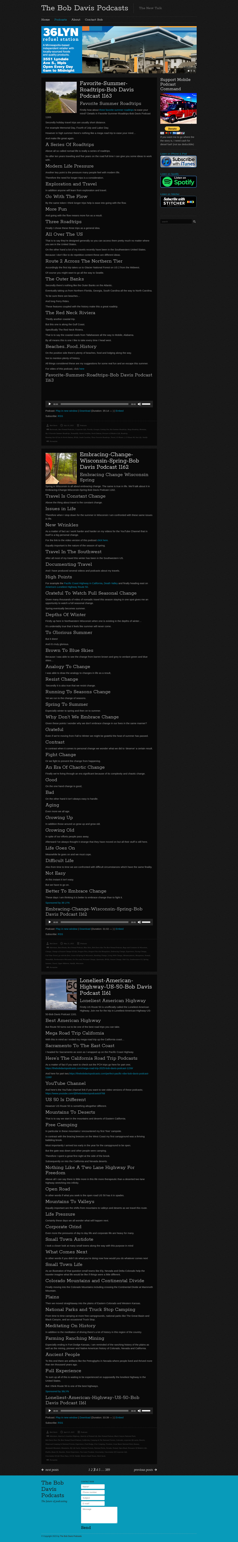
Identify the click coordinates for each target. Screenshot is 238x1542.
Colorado (119, 1440)
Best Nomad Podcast (75, 947)
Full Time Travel (51, 955)
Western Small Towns (88, 1456)
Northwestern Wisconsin (63, 959)
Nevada (109, 1448)
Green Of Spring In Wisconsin (82, 955)
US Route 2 (120, 437)
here (81, 368)
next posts (52, 1469)
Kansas (136, 1444)
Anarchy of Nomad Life (88, 1436)
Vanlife (145, 437)
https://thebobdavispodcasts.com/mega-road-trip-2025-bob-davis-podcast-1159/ (89, 1068)
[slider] (95, 404)
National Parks (99, 1448)
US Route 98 (130, 437)
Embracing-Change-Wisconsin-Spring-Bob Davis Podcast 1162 (109, 461)
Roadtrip (124, 433)
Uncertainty (99, 1452)
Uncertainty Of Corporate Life (116, 1452)
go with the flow (64, 955)
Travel (113, 437)
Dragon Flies (82, 951)
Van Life (138, 437)
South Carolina (84, 437)
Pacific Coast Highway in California (83, 583)
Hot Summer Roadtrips (118, 429)
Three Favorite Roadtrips (100, 437)
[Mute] (139, 404)
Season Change (115, 959)
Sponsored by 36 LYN (57, 902)
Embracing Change (118, 951)
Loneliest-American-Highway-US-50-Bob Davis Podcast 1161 (116, 987)
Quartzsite (100, 959)
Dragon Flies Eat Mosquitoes (99, 951)
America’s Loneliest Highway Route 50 (66, 586)
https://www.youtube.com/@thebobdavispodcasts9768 (75, 1093)
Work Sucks (101, 1456)
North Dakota (96, 433)
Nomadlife (74, 433)
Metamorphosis (128, 955)
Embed (120, 410)
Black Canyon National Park (124, 1436)
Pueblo (48, 1452)
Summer (48, 963)
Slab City (125, 959)
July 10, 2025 (69, 425)
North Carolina (85, 433)
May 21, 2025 (69, 943)
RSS (60, 416)
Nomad (147, 955)
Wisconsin (79, 963)
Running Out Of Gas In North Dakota (59, 437)
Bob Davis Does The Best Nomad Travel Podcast (63, 1440)
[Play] (49, 404)
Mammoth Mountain (52, 1448)
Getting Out (104, 429)
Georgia (96, 429)
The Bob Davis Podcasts (84, 8)
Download (85, 410)
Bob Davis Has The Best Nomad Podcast (107, 947)
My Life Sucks (75, 1448)
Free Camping (99, 1444)
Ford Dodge (89, 1444)
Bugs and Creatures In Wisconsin (135, 947)
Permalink (53, 441)
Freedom (109, 1444)
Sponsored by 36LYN (57, 1391)
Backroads (54, 429)
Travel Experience (72, 1452)
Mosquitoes (139, 955)
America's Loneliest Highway (68, 1436)
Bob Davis (53, 425)
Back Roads (62, 947)
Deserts (142, 1440)
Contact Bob (94, 20)
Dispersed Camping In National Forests (60, 1444)
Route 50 (55, 1452)
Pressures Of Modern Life (137, 1448)
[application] (99, 404)
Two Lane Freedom (87, 1452)
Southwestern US (136, 959)
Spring (145, 959)
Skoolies (62, 1452)
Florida (90, 429)
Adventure (53, 947)
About (75, 20)
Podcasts (60, 20)
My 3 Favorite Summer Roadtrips (57, 433)
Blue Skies (87, 947)
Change (48, 951)
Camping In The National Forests (103, 1440)
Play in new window (67, 410)
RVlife (76, 437)
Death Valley (111, 583)
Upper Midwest (63, 963)
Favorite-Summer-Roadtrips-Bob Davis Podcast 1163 (107, 90)
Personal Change (89, 959)
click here (102, 540)
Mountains (65, 1448)
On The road (77, 959)
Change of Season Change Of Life (64, 951)
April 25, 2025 (69, 1432)
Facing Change (140, 951)
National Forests (87, 1448)
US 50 (71, 1456)
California (86, 1440)
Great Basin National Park (123, 1444)
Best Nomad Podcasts (66, 429)
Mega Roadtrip (133, 429)
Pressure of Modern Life (111, 433)
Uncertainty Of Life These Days (57, 1456)
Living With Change (115, 955)
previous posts (143, 1469)
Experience (130, 951)
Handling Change (100, 955)
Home (45, 20)
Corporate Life (80, 429)
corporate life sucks (131, 1440)
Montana (142, 429)
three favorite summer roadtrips (116, 109)
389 (107, 1469)
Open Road (123, 1448)
